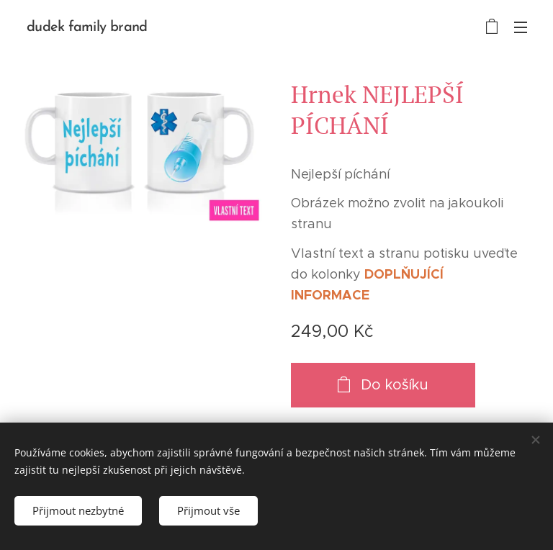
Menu (520, 27)
